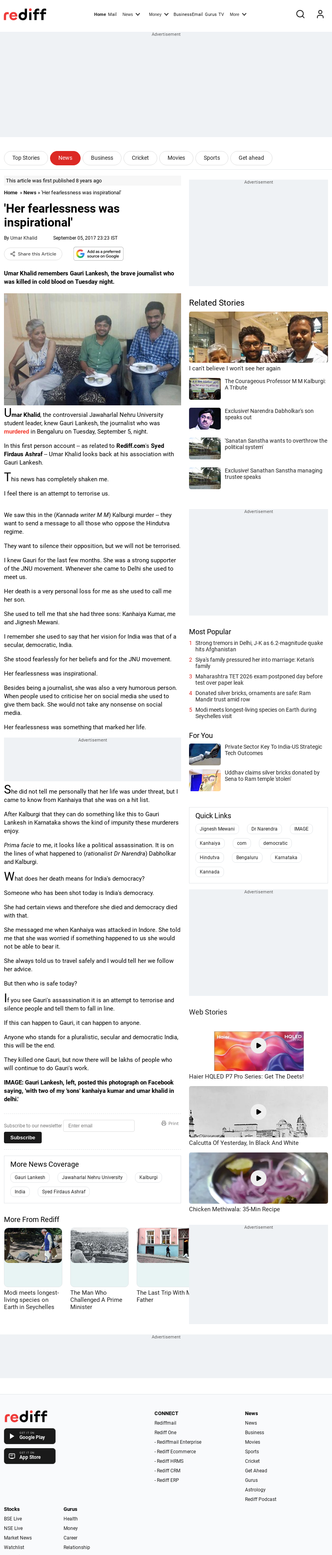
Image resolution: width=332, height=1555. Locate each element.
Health (71, 1519)
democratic (275, 843)
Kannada (210, 872)
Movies (176, 158)
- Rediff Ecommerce (175, 1451)
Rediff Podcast (260, 1499)
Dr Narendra (264, 829)
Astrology (255, 1490)
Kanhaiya (210, 843)
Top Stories (26, 158)
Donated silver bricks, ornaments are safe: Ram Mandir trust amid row (253, 696)
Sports (212, 158)
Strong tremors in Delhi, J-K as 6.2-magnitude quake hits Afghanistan (259, 646)
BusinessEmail (188, 14)
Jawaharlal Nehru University (92, 1177)
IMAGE (301, 829)
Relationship (77, 1547)
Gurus (211, 14)
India (20, 1192)
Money (158, 14)
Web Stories (208, 1012)
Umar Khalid (23, 238)
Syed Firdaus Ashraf (63, 1192)
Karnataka (286, 857)
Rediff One (165, 1432)
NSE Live (13, 1528)
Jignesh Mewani (217, 829)
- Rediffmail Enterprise (177, 1442)
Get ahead (251, 158)
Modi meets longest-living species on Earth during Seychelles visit (256, 713)
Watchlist (14, 1547)
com (242, 843)
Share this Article (33, 254)
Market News (18, 1538)
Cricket (140, 158)
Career (70, 1538)
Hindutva (210, 857)
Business (102, 158)
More (238, 14)
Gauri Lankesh (30, 1177)
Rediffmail (165, 1423)
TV (221, 14)
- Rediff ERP (166, 1480)
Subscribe (22, 1138)
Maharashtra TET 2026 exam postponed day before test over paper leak (258, 679)
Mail (112, 14)
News (131, 14)
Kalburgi (148, 1177)
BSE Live (13, 1519)
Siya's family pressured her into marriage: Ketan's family (254, 662)
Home (100, 14)
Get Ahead (256, 1471)
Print (170, 1123)
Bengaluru (247, 857)
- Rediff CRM (167, 1471)
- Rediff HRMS (168, 1461)
